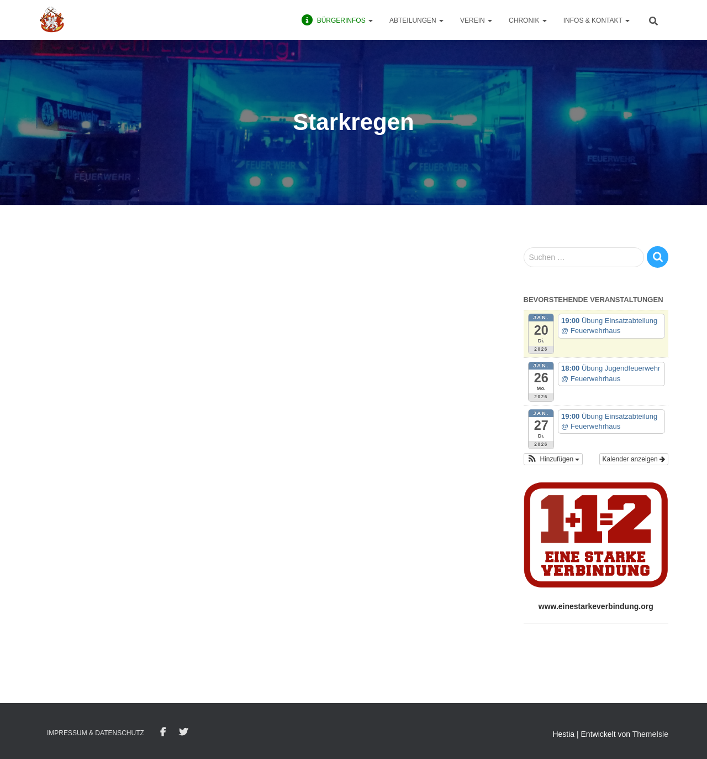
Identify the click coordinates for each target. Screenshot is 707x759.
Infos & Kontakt (596, 20)
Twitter (183, 732)
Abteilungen (416, 20)
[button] (553, 459)
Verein (476, 20)
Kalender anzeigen (634, 459)
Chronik (528, 20)
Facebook (163, 732)
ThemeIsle (650, 734)
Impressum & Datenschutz (95, 733)
